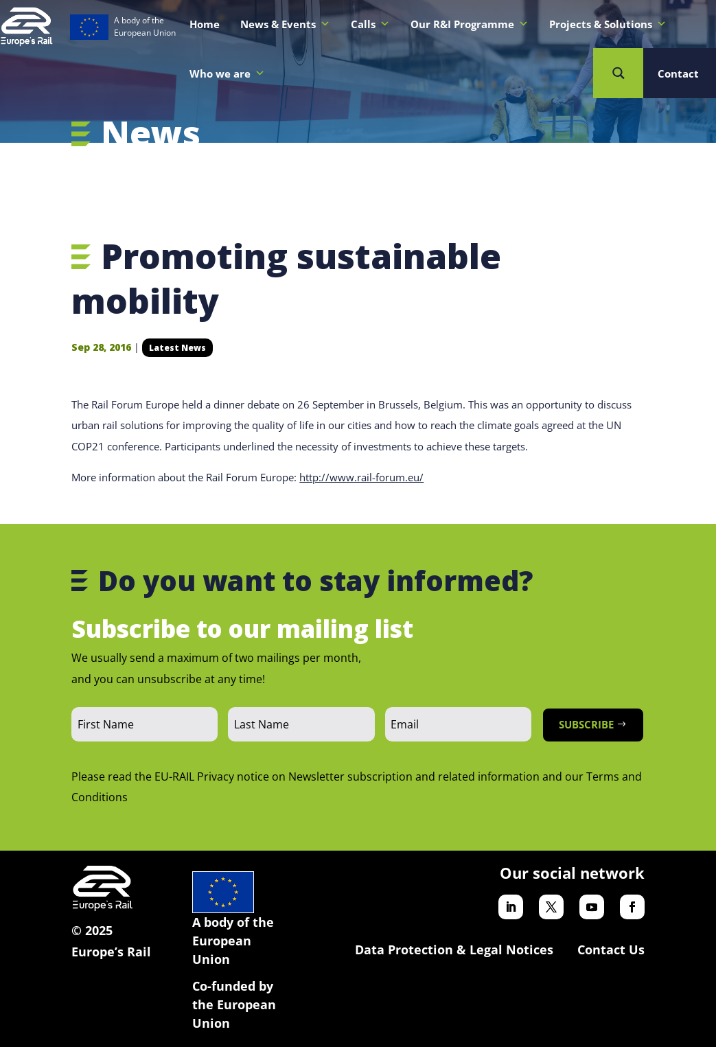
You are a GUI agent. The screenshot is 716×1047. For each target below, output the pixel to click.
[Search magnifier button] (618, 73)
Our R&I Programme (470, 24)
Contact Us (611, 949)
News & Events (285, 24)
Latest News (177, 348)
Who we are (227, 73)
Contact (678, 73)
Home (204, 24)
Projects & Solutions (608, 24)
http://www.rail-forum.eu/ (361, 477)
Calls (370, 24)
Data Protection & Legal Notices (454, 949)
